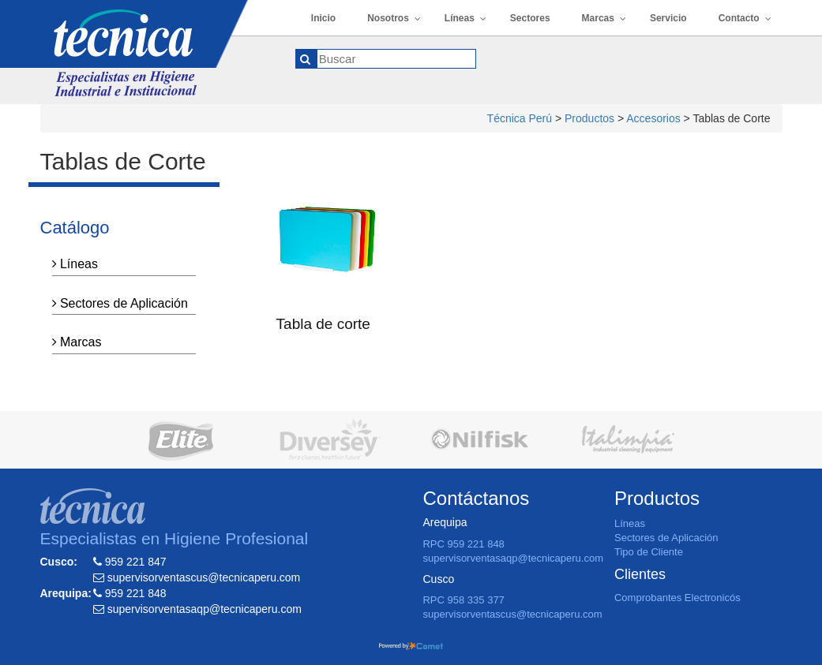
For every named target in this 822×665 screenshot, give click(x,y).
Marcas (77, 342)
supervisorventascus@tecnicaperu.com (512, 614)
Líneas (75, 264)
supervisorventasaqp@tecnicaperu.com (512, 558)
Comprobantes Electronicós (677, 597)
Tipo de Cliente (648, 552)
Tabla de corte (323, 324)
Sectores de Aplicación (120, 303)
